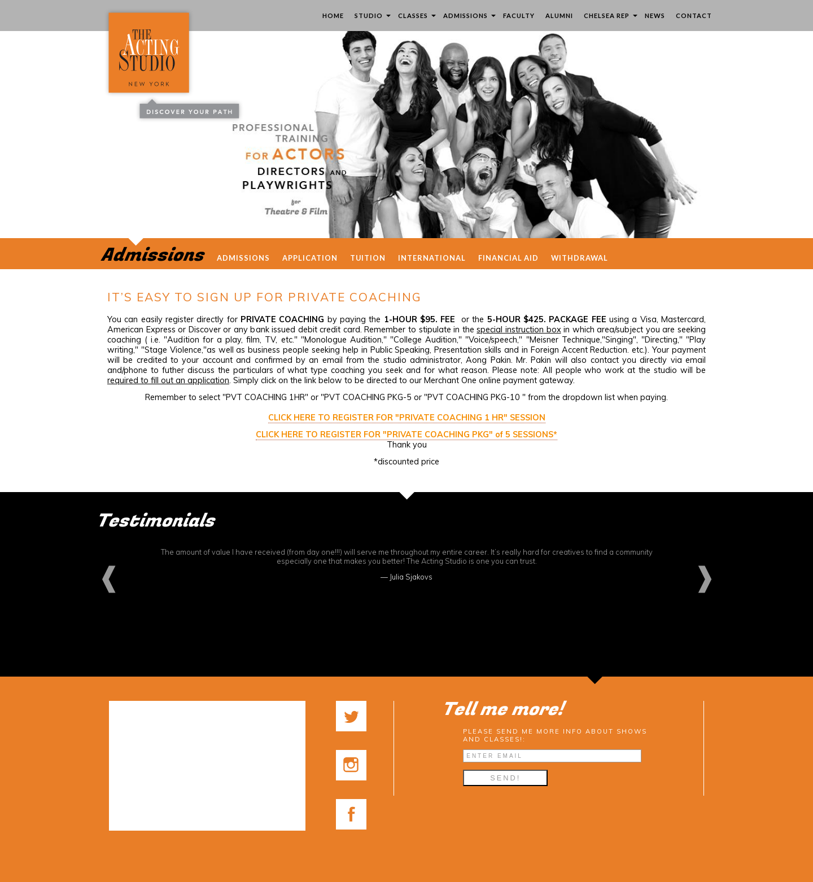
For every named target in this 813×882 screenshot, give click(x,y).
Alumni (559, 15)
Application (310, 257)
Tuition (368, 257)
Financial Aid (508, 257)
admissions (243, 257)
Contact (694, 15)
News (655, 15)
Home (333, 15)
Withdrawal (579, 257)
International (432, 257)
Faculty (519, 15)
